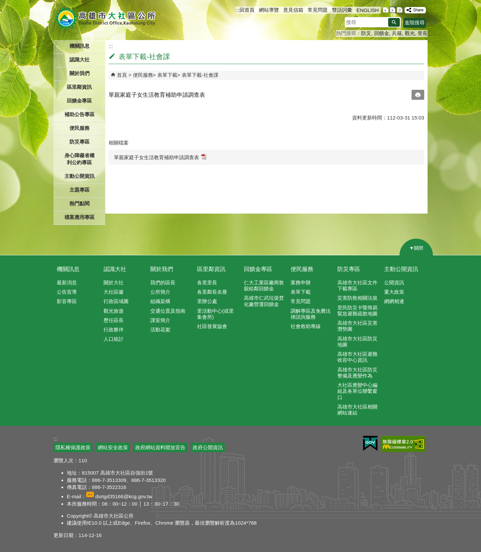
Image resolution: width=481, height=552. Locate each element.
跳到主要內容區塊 (3, 3)
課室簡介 (160, 320)
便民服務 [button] (79, 128)
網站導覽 (269, 10)
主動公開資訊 (401, 269)
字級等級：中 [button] (392, 10)
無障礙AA (403, 444)
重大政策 (394, 292)
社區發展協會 (212, 326)
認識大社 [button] (79, 59)
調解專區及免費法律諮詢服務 (311, 314)
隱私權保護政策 (73, 447)
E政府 (370, 443)
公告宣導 (67, 292)
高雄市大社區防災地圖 (357, 341)
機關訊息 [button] (79, 46)
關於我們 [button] (79, 73)
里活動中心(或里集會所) (215, 314)
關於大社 (114, 282)
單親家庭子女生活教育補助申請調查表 (160, 157)
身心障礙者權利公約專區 (79, 159)
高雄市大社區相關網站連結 (357, 410)
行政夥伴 (114, 329)
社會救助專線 (306, 326)
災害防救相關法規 (357, 298)
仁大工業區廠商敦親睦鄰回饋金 (264, 285)
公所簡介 (160, 292)
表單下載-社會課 (200, 75)
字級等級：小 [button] (385, 10)
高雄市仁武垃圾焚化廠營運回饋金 (264, 301)
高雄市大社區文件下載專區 (357, 285)
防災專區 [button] (79, 142)
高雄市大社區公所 (106, 18)
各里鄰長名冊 (212, 292)
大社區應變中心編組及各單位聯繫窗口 (357, 391)
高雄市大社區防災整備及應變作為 (357, 372)
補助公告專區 (79, 114)
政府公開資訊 (208, 447)
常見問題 (318, 10)
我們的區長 (162, 282)
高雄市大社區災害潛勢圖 (357, 326)
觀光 (410, 33)
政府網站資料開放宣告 (160, 447)
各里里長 (207, 282)
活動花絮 (160, 329)
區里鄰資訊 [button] (79, 87)
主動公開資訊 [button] (79, 176)
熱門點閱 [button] (79, 203)
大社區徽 (114, 292)
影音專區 (67, 301)
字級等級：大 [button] (400, 10)
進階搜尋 (415, 22)
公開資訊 (394, 282)
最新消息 (67, 282)
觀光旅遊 (114, 311)
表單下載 (167, 75)
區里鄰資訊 (211, 269)
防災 (366, 33)
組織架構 (160, 301)
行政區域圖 (116, 301)
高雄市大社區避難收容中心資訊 (357, 357)
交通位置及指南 (167, 311)
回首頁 (247, 10)
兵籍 (397, 33)
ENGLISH (367, 10)
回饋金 (381, 33)
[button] (394, 22)
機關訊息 (68, 269)
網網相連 (394, 301)
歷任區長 (114, 320)
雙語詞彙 (342, 10)
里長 (423, 33)
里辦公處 (207, 301)
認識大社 (115, 269)
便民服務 (143, 75)
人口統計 (114, 339)
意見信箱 (293, 10)
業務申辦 (301, 282)
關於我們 (161, 269)
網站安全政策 (113, 447)
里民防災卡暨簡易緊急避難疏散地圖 (357, 310)
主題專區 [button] (79, 190)
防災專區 (348, 269)
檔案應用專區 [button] (79, 217)
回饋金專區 (79, 100)
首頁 (122, 75)
